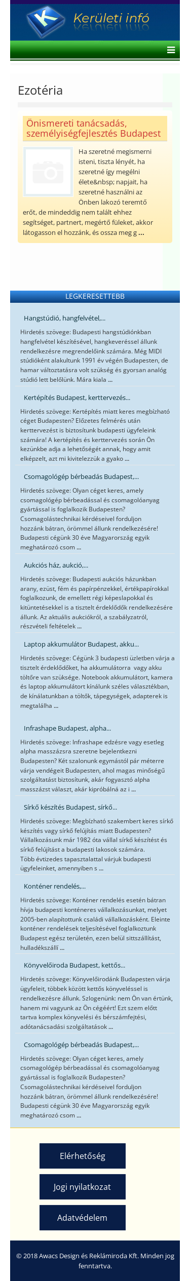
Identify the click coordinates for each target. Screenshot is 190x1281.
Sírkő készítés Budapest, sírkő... (70, 807)
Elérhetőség (82, 1156)
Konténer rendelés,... (55, 886)
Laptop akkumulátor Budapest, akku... (81, 644)
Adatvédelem (82, 1217)
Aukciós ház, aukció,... (56, 565)
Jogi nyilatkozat (82, 1186)
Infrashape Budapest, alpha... (67, 728)
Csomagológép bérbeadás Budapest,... (81, 476)
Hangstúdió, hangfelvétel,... (64, 318)
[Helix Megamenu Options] (168, 50)
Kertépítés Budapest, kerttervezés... (77, 397)
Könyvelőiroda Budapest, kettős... (74, 965)
